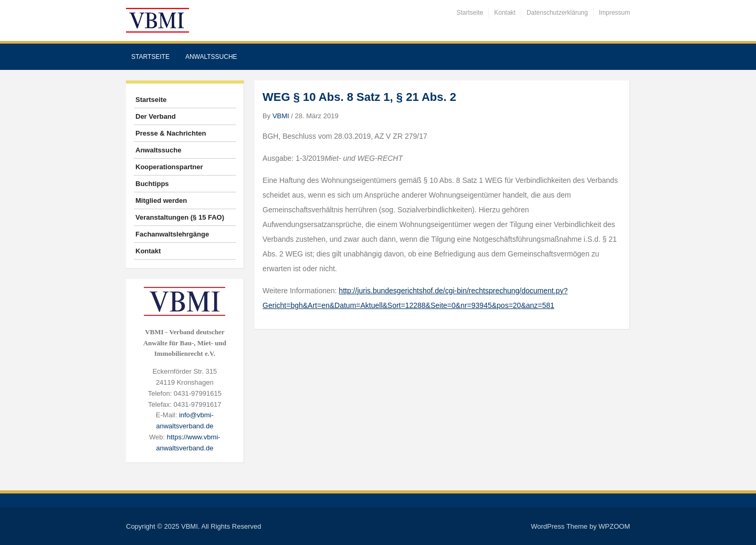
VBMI (280, 116)
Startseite (470, 12)
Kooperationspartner (169, 167)
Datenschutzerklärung (557, 12)
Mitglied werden (161, 200)
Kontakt (505, 12)
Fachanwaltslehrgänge (172, 234)
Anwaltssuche (211, 56)
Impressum (614, 12)
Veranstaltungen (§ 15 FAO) (179, 217)
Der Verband (155, 116)
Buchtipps (152, 184)
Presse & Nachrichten (170, 133)
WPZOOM (614, 526)
